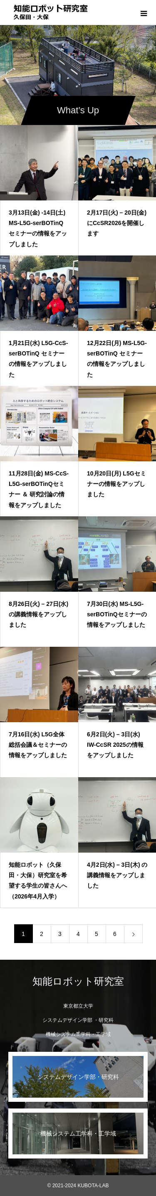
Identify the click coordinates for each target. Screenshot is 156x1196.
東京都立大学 (78, 1006)
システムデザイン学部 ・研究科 (78, 1020)
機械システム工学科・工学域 (78, 1034)
